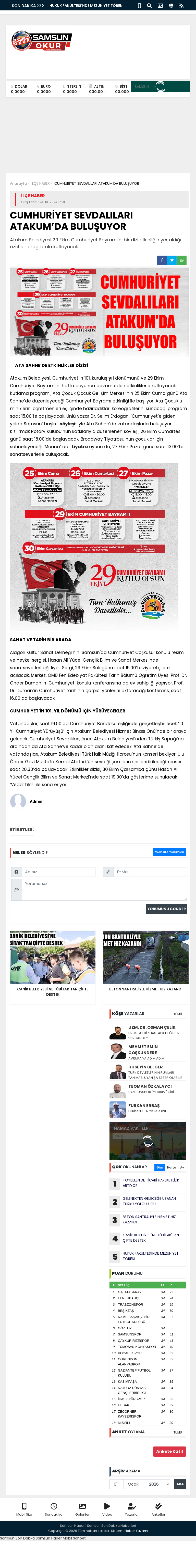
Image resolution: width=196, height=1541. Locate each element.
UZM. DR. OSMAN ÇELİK (152, 1027)
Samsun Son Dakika (18, 1538)
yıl (111, 378)
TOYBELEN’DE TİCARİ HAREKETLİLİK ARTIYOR (144, 1184)
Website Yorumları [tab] (169, 852)
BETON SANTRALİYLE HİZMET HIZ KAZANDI (142, 1220)
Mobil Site (24, 1510)
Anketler (158, 1510)
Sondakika (54, 1510)
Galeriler (82, 1510)
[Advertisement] (98, 135)
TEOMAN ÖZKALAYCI (150, 1086)
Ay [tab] (182, 1167)
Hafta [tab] (171, 1167)
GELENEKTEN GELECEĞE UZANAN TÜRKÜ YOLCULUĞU (142, 1202)
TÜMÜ (177, 1014)
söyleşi (67, 424)
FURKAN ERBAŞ (144, 1106)
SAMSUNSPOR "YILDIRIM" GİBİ (151, 1091)
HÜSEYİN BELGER (145, 1067)
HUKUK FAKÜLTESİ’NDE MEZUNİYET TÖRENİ (87, 5)
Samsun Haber (49, 1538)
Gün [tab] (159, 1167)
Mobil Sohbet (74, 1538)
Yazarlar (132, 1510)
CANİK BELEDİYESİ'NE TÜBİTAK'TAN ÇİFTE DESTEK (144, 1239)
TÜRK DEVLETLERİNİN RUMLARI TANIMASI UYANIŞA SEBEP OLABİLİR (155, 1075)
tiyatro (80, 447)
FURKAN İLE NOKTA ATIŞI (147, 1111)
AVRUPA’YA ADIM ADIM (146, 1058)
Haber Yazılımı (136, 1530)
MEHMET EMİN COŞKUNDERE (143, 1050)
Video (107, 1510)
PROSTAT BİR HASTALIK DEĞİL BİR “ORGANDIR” (153, 1035)
